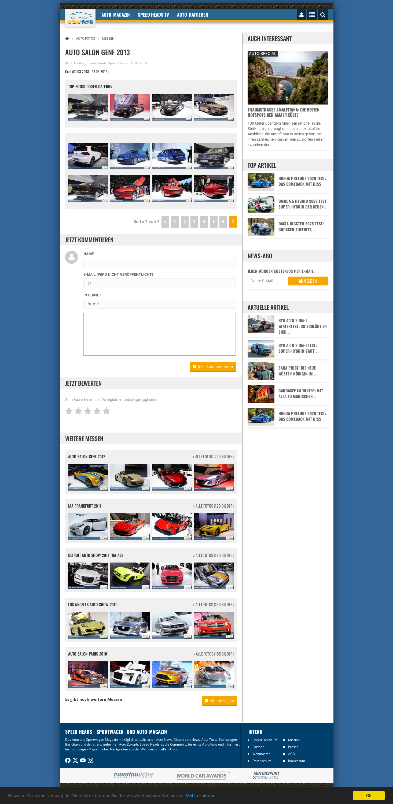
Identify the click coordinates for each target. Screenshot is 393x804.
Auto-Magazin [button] (115, 14)
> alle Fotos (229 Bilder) (213, 456)
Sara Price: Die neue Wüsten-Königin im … (297, 370)
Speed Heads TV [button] (153, 14)
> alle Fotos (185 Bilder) (213, 654)
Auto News (164, 739)
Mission (294, 740)
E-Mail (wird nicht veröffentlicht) (118, 274)
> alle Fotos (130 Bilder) (213, 604)
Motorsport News (187, 739)
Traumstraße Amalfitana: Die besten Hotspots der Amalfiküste (283, 112)
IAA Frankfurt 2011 (85, 506)
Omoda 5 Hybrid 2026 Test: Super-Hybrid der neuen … (303, 204)
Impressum (296, 760)
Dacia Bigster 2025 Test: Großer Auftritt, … (301, 226)
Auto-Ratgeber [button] (192, 14)
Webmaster (261, 753)
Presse (293, 747)
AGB (291, 753)
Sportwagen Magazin (85, 749)
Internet (92, 295)
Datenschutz (261, 760)
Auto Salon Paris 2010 (87, 654)
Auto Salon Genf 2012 (86, 456)
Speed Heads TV (264, 740)
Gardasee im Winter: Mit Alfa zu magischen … (300, 393)
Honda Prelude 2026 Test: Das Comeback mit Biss (302, 181)
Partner (258, 747)
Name (88, 254)
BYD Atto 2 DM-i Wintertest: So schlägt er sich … (302, 326)
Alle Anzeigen (219, 700)
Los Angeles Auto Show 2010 (93, 604)
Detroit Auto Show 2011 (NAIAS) (95, 555)
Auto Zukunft (128, 744)
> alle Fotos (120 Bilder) (213, 506)
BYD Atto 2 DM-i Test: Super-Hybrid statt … (298, 348)
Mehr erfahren (200, 795)
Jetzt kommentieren (213, 366)
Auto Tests (209, 739)
